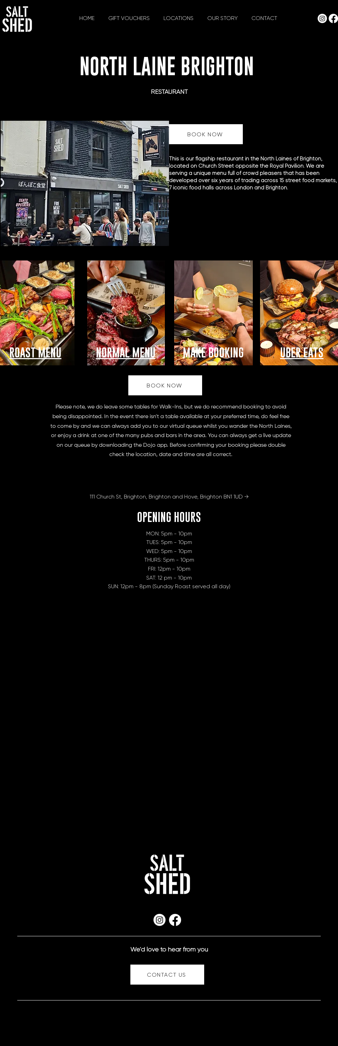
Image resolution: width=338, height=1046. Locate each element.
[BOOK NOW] (206, 134)
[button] (178, 18)
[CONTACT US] (167, 975)
